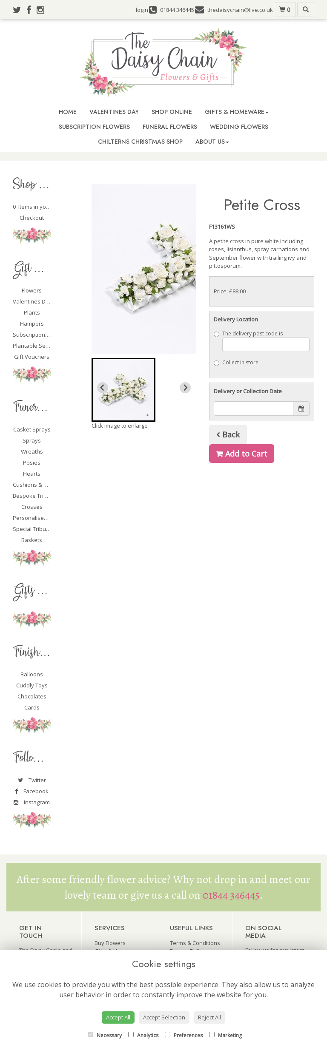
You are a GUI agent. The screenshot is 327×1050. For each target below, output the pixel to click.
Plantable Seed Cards (41, 345)
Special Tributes (33, 529)
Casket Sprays (32, 429)
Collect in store (236, 362)
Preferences (184, 1035)
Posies (31, 462)
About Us (212, 141)
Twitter (32, 780)
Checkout (32, 217)
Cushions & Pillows (37, 484)
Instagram (32, 802)
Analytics (143, 1035)
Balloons (31, 674)
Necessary (105, 1035)
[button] (123, 390)
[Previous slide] (102, 387)
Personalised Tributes (41, 518)
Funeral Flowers (170, 126)
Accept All (118, 1017)
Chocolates (31, 696)
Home (68, 112)
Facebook (32, 791)
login (142, 10)
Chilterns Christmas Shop (140, 141)
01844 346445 (231, 895)
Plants (32, 312)
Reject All (209, 1017)
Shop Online (172, 112)
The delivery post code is (262, 341)
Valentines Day (114, 112)
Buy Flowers (110, 943)
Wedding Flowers (239, 126)
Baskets (31, 540)
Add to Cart (241, 453)
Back (228, 434)
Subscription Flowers (94, 126)
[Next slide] (185, 387)
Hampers (32, 323)
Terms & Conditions (195, 943)
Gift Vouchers (31, 356)
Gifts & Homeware (237, 112)
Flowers (32, 290)
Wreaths (32, 451)
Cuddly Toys (32, 685)
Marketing (225, 1035)
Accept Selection (164, 1017)
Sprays (32, 440)
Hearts (31, 473)
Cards (32, 707)
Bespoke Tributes (35, 495)
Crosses (32, 507)
